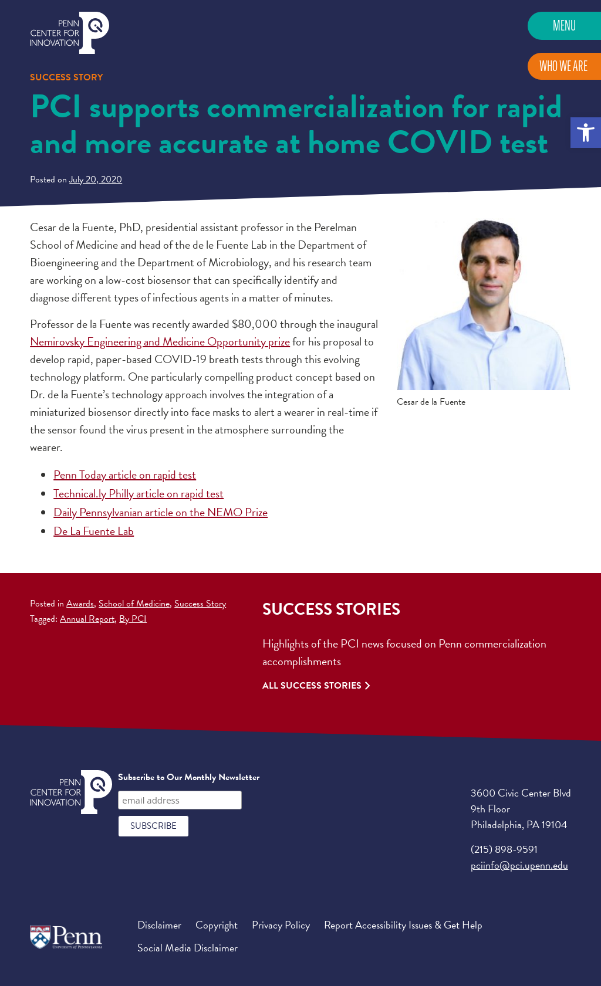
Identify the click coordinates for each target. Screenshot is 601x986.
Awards (80, 604)
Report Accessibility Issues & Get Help (403, 925)
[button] (585, 132)
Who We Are (563, 66)
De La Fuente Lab (93, 531)
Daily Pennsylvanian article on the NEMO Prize (160, 512)
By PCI (133, 619)
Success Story (200, 604)
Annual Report (87, 619)
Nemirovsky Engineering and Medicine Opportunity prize (160, 341)
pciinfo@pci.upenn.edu (519, 865)
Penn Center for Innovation (69, 33)
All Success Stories (312, 685)
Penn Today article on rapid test (124, 474)
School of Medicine (134, 604)
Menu (564, 25)
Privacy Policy (281, 925)
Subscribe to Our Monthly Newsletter (188, 777)
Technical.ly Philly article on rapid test (138, 493)
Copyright (216, 925)
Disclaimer (159, 925)
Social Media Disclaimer (187, 947)
